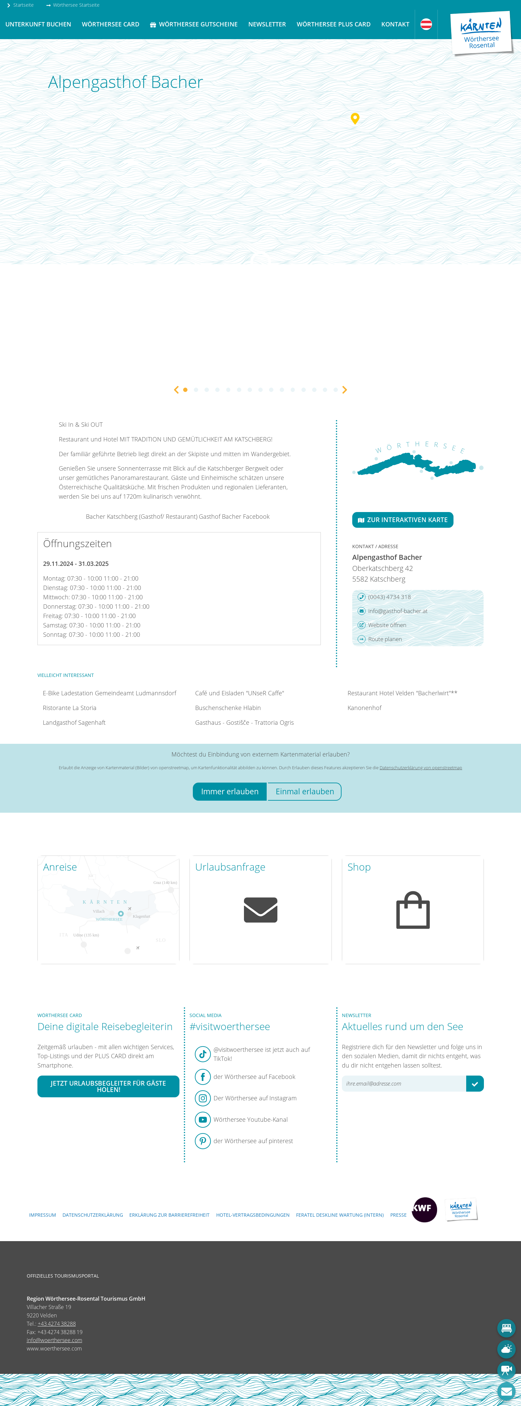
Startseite (20, 5)
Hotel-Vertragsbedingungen (253, 1215)
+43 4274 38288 (57, 1323)
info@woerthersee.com (54, 1340)
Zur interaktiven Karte (403, 519)
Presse (398, 1215)
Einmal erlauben (305, 791)
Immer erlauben (230, 791)
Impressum (42, 1215)
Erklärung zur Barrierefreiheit (169, 1215)
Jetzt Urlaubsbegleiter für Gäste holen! (108, 1086)
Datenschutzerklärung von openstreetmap (421, 768)
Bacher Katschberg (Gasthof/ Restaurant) (142, 516)
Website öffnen (382, 625)
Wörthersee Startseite (73, 5)
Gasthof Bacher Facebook (234, 516)
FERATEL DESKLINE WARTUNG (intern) (340, 1215)
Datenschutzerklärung (92, 1215)
